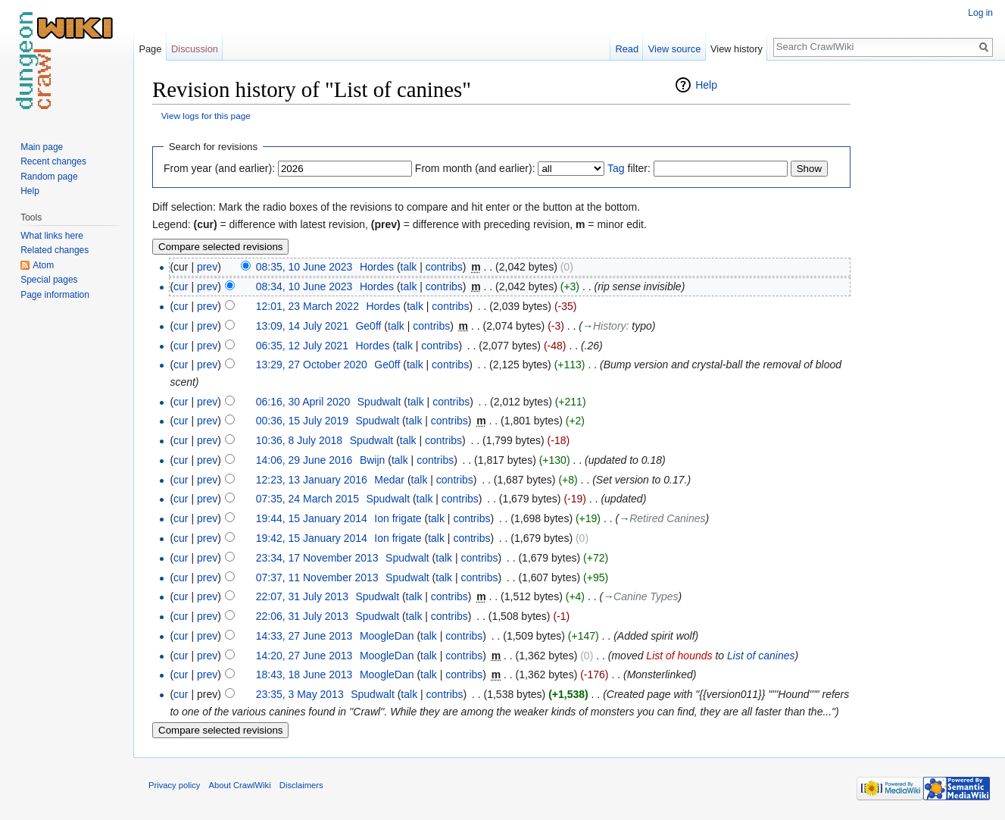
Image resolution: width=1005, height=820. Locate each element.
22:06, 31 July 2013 (302, 616)
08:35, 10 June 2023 (304, 267)
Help (706, 85)
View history (736, 49)
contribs (444, 267)
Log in (980, 13)
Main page (41, 147)
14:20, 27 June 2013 (304, 655)
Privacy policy (174, 785)
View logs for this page (206, 115)
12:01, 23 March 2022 (307, 306)
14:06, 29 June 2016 (304, 460)
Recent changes (53, 161)
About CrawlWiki (240, 785)
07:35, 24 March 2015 (307, 499)
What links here (51, 235)
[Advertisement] (926, 303)
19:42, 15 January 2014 (311, 538)
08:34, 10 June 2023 (304, 286)
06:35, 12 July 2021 (302, 346)
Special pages (48, 279)
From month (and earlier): (475, 168)
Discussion (194, 49)
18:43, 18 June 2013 (304, 674)
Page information (54, 295)
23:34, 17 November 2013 (317, 558)
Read (626, 49)
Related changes (54, 250)
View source (674, 49)
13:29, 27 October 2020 (311, 364)
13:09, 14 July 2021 (302, 326)
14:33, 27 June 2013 (304, 636)
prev (207, 267)
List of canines (761, 655)
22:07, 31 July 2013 (302, 596)
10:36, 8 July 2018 (299, 440)
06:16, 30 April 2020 (303, 402)
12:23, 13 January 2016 (311, 480)
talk (409, 267)
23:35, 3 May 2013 (300, 694)
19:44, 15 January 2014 (311, 518)
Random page (48, 176)
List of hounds (679, 655)
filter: (629, 168)
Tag (616, 168)
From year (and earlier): (219, 168)
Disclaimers (301, 785)
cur (180, 286)
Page (150, 49)
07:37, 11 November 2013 (317, 577)
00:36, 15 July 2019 (302, 421)
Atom (43, 265)
